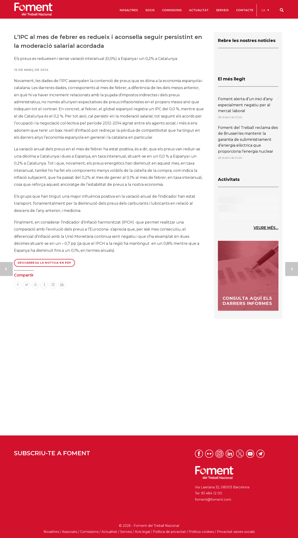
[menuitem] (265, 10)
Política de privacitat (169, 532)
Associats (69, 532)
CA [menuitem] (263, 10)
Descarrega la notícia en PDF (44, 262)
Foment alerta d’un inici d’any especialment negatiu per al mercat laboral (245, 105)
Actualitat (109, 532)
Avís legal (142, 532)
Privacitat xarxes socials (236, 532)
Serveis (126, 532)
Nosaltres (51, 532)
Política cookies (201, 532)
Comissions (89, 532)
